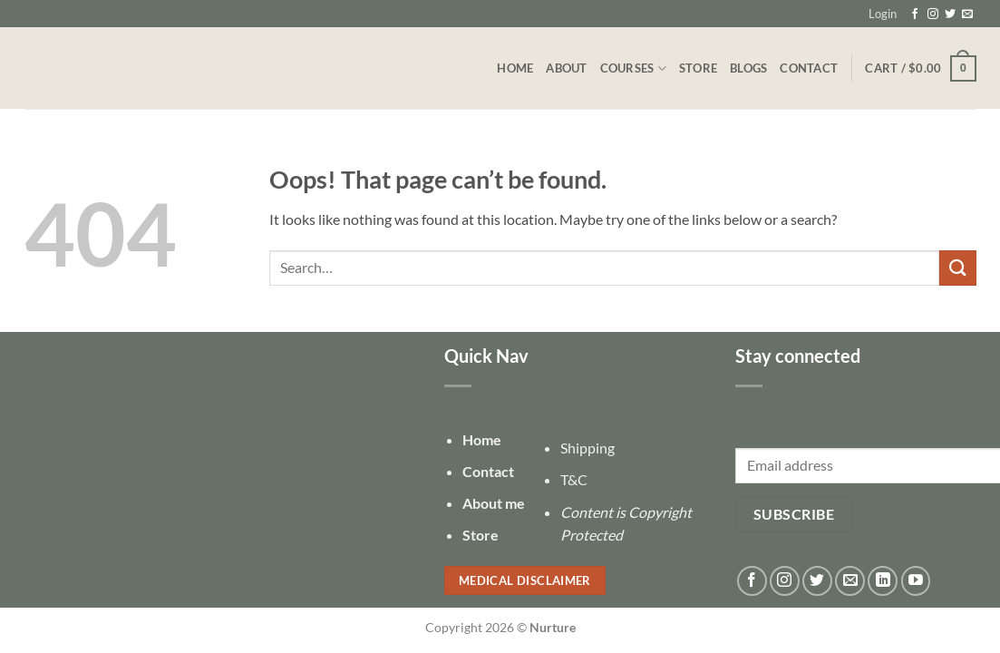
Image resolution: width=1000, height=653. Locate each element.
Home (515, 68)
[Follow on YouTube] (916, 581)
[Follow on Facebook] (914, 14)
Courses (633, 68)
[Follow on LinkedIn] (883, 581)
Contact (809, 68)
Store (698, 68)
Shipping (587, 447)
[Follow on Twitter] (950, 14)
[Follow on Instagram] (932, 14)
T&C (573, 479)
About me (493, 503)
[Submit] (957, 268)
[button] (883, 13)
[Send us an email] (967, 14)
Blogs (748, 68)
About (566, 68)
